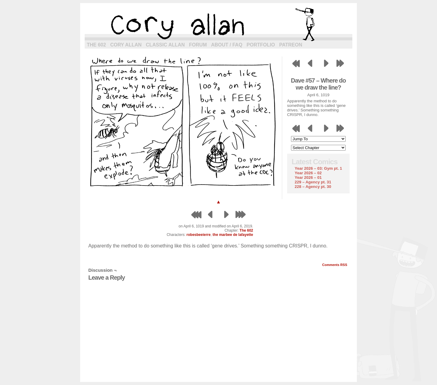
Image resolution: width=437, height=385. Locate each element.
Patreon (290, 44)
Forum (198, 44)
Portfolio (261, 44)
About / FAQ (226, 44)
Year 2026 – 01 (308, 177)
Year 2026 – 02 (308, 173)
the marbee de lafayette (233, 235)
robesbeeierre (199, 235)
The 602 (96, 44)
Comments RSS (334, 265)
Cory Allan (125, 44)
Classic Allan (165, 44)
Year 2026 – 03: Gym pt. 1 (318, 168)
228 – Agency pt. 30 (313, 186)
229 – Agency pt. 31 (313, 182)
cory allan (218, 24)
